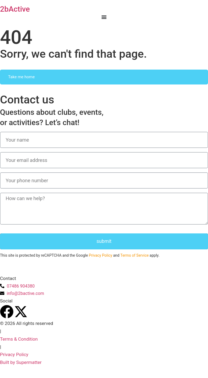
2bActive (15, 9)
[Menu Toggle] (104, 17)
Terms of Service (134, 255)
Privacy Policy (100, 255)
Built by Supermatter (21, 362)
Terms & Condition (19, 339)
